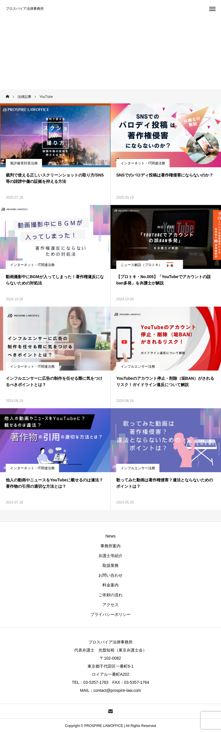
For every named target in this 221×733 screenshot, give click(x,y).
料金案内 (110, 585)
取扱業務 (110, 565)
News (110, 536)
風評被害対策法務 (24, 163)
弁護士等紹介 (110, 555)
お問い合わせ (110, 575)
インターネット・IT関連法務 (143, 163)
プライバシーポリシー (110, 614)
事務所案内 (110, 546)
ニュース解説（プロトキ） (141, 265)
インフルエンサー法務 (138, 366)
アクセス (110, 604)
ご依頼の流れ (110, 595)
